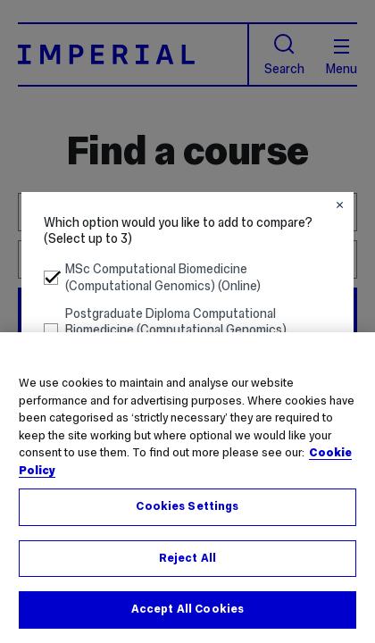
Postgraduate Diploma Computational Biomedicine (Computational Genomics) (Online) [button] (166, 330)
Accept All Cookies (187, 609)
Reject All (187, 558)
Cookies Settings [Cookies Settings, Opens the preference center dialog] (187, 506)
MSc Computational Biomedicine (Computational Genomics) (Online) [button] (153, 277)
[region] (187, 487)
